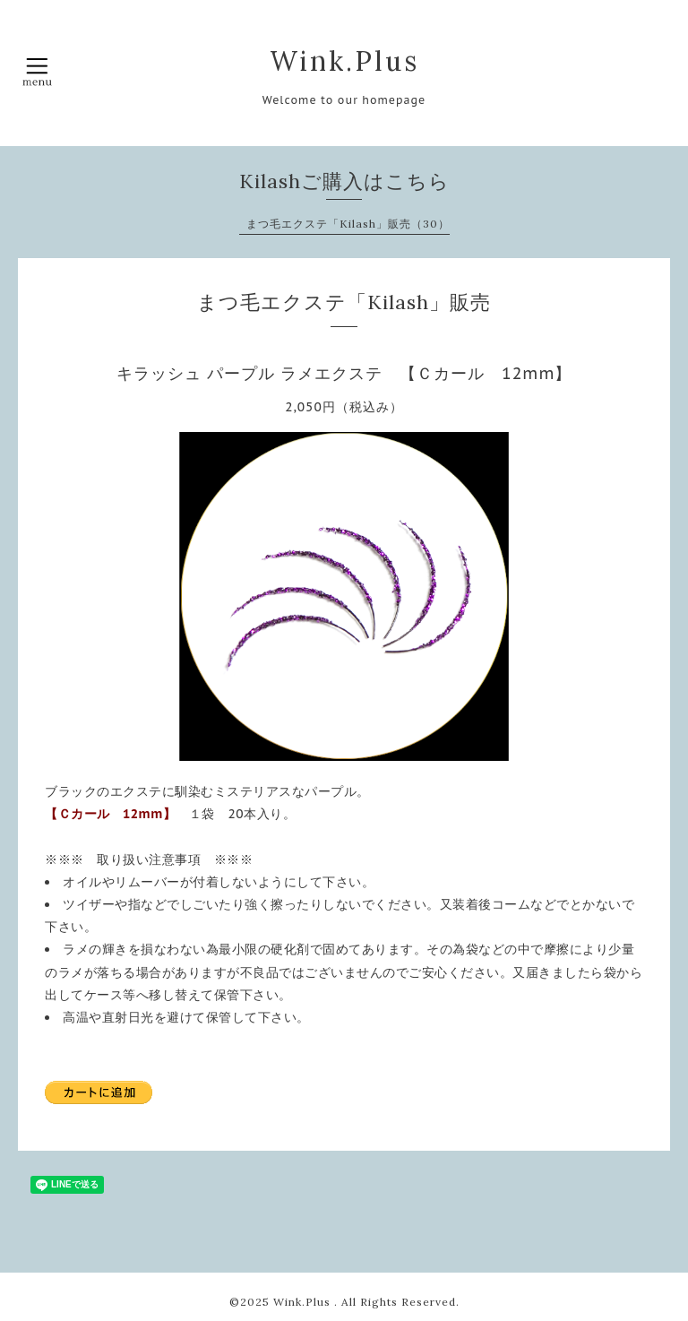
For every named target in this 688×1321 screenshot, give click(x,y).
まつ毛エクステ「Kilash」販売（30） (348, 223)
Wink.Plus (344, 61)
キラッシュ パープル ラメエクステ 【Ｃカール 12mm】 (344, 373)
